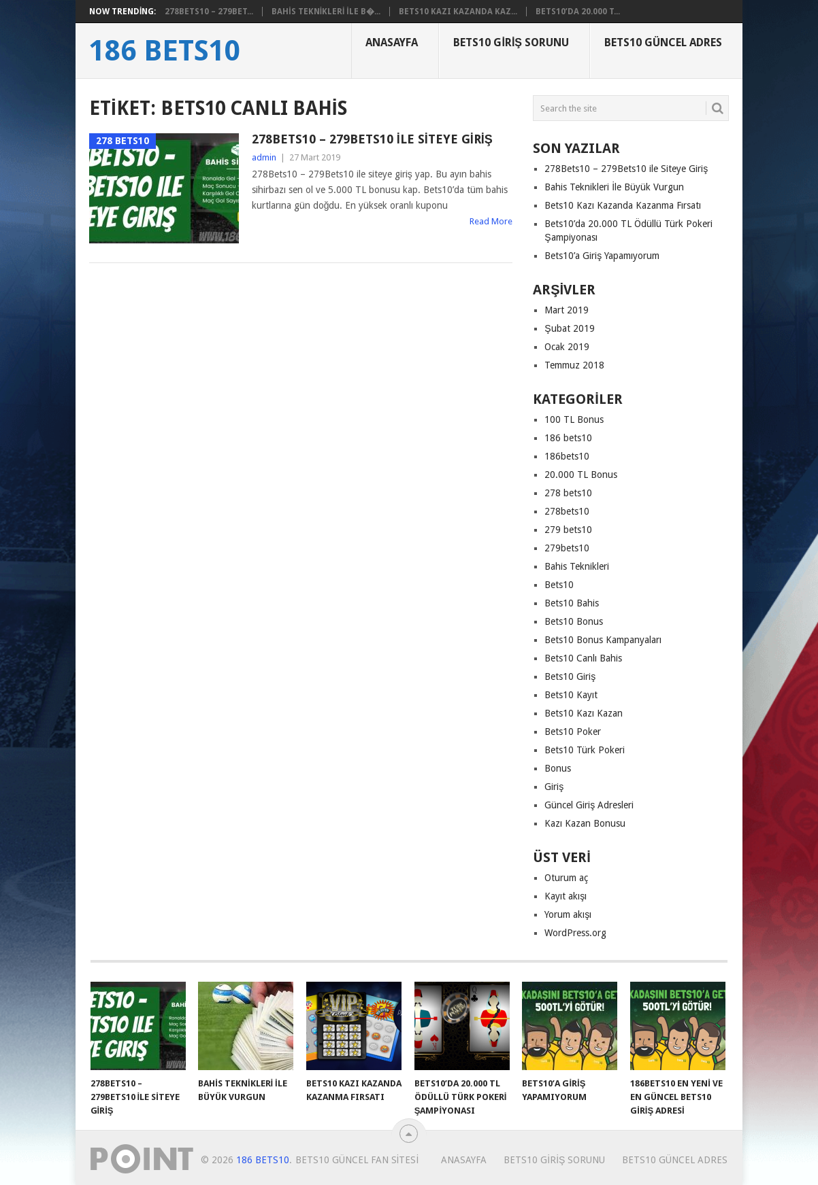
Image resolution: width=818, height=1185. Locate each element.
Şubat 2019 (569, 328)
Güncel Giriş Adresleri (589, 805)
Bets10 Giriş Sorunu (511, 42)
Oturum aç (566, 877)
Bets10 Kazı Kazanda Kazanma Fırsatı (622, 205)
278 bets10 (568, 492)
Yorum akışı (567, 914)
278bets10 (566, 511)
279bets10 (566, 548)
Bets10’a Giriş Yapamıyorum (601, 255)
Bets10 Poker (572, 731)
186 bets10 (568, 437)
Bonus (557, 768)
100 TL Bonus (574, 419)
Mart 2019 (566, 310)
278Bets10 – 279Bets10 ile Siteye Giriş (372, 139)
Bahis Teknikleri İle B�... (326, 11)
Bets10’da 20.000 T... (578, 11)
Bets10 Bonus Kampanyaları (602, 639)
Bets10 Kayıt (571, 694)
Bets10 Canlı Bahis (583, 658)
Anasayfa (391, 42)
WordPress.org (575, 932)
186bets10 (566, 456)
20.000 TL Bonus (580, 474)
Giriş (553, 786)
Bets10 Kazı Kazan (583, 713)
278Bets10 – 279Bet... (209, 11)
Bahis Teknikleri (576, 566)
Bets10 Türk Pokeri (584, 749)
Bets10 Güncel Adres (663, 42)
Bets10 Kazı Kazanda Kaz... (458, 11)
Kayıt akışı (565, 896)
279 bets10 (568, 529)
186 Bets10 (164, 51)
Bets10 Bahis (571, 603)
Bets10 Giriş (569, 676)
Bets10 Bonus (573, 621)
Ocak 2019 (566, 346)
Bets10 (559, 584)
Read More (491, 221)
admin (264, 157)
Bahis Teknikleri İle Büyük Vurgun (614, 187)
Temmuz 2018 (574, 365)
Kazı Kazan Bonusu (584, 823)
